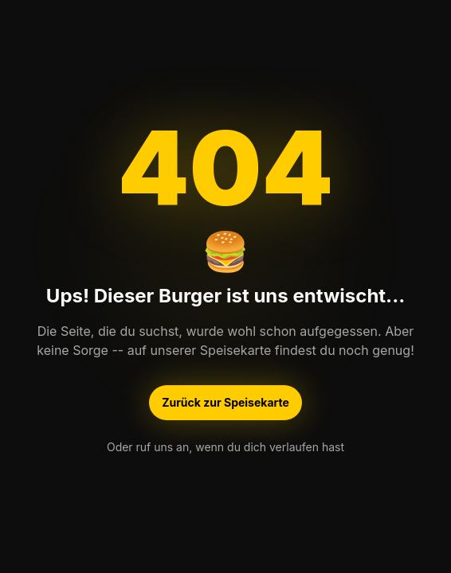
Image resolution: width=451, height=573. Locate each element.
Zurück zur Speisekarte (225, 404)
